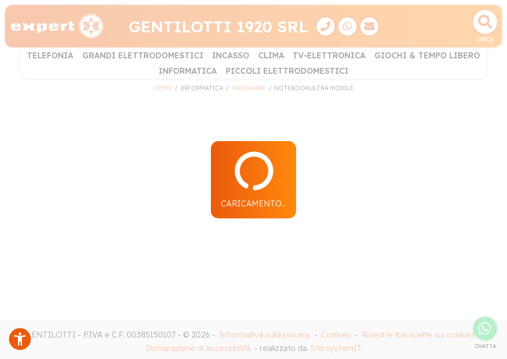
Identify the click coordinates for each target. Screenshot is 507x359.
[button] (20, 339)
